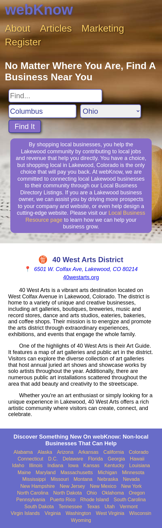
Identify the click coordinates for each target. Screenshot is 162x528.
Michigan (107, 472)
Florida (95, 458)
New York (131, 486)
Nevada (131, 479)
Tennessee (70, 506)
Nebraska (107, 479)
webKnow (39, 10)
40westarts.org (81, 277)
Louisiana (139, 465)
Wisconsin (140, 513)
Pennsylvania (30, 499)
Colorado (138, 452)
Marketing (103, 28)
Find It (25, 126)
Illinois (35, 465)
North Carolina (32, 492)
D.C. (53, 458)
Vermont (129, 506)
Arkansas (88, 452)
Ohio (92, 492)
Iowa (73, 465)
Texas (93, 506)
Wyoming (81, 520)
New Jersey (72, 486)
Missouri (60, 479)
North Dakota (67, 492)
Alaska (45, 452)
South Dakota (39, 506)
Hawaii (137, 458)
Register (23, 41)
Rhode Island (94, 499)
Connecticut (30, 458)
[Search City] (42, 111)
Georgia (116, 458)
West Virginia (110, 513)
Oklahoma (113, 492)
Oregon (137, 492)
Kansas (91, 465)
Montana (83, 479)
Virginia (53, 513)
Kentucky (114, 465)
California (113, 452)
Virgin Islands (25, 513)
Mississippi (34, 479)
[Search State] (110, 111)
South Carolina (130, 499)
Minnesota (133, 472)
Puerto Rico (63, 499)
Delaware (73, 458)
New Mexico (103, 486)
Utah (109, 506)
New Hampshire (37, 486)
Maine (24, 472)
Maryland (46, 472)
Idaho (18, 465)
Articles (56, 28)
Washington (78, 513)
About (17, 28)
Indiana (55, 465)
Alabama (23, 452)
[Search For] (55, 95)
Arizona (65, 452)
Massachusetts (76, 472)
